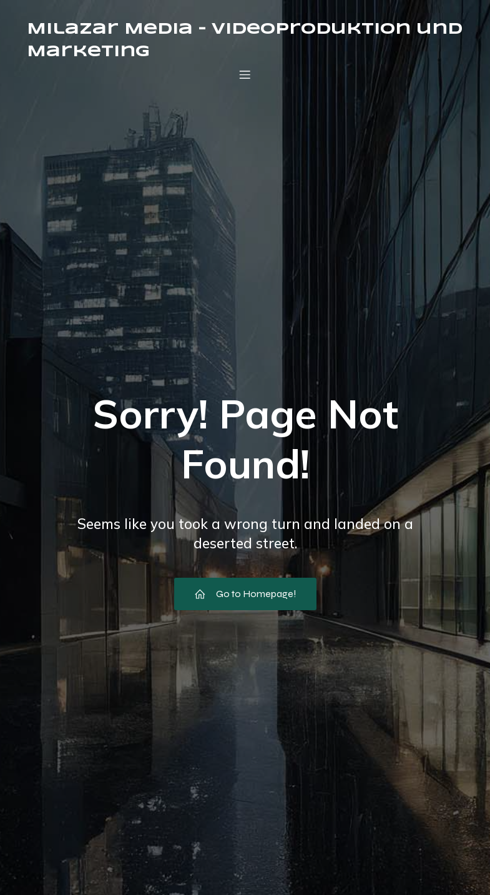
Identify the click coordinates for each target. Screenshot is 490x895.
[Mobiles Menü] (245, 74)
